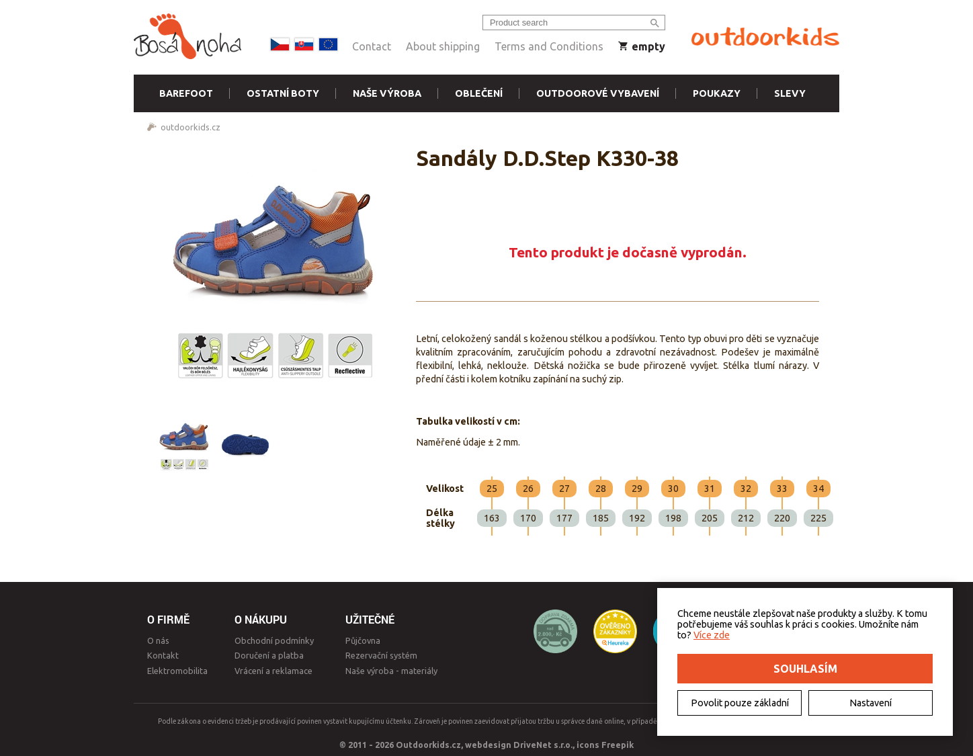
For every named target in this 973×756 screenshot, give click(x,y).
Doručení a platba (269, 655)
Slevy (790, 93)
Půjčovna (362, 640)
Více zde (711, 635)
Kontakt (163, 655)
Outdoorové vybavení (597, 93)
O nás (158, 640)
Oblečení (479, 93)
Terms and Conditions (549, 46)
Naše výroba (387, 93)
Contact (371, 46)
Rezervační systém (381, 655)
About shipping (443, 46)
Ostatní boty (283, 93)
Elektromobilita (177, 670)
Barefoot (186, 93)
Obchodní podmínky (274, 640)
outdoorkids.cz (190, 127)
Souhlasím (805, 669)
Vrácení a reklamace (273, 670)
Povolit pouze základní (740, 703)
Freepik (617, 744)
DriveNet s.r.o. (543, 744)
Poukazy (717, 93)
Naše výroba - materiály (391, 670)
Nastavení (870, 703)
